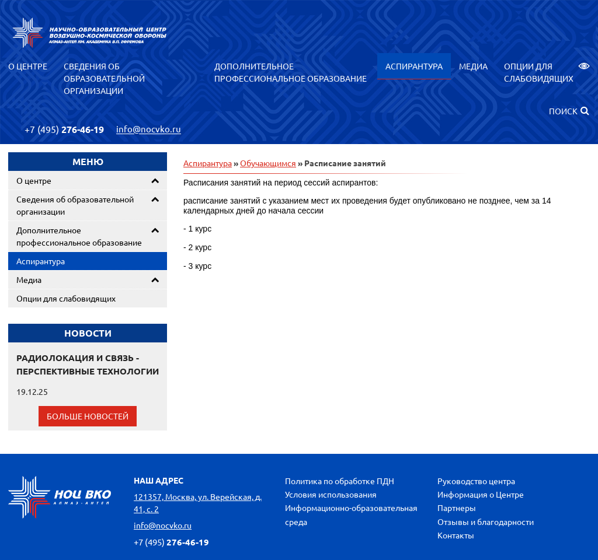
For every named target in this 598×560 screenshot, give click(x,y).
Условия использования (331, 494)
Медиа (473, 66)
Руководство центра (476, 480)
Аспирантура (414, 66)
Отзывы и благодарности (485, 521)
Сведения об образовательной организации (104, 78)
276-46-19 (64, 129)
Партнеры (456, 507)
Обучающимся (268, 163)
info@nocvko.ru (148, 129)
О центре (27, 66)
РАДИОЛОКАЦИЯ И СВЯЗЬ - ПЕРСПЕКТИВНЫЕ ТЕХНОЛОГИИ (87, 364)
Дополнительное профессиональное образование (290, 72)
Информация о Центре (480, 494)
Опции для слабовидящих (547, 72)
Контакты (455, 535)
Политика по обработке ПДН (339, 480)
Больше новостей (87, 416)
